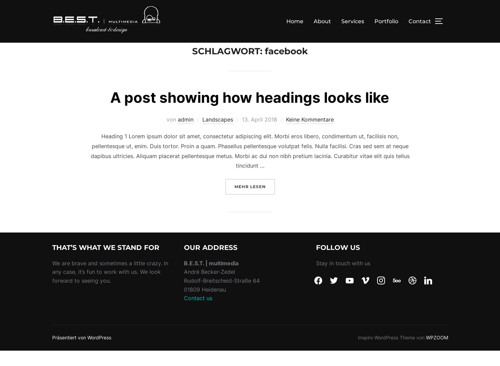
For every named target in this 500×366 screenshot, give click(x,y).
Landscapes (217, 134)
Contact (420, 21)
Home (294, 21)
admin (186, 134)
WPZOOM (437, 353)
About (322, 21)
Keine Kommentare (310, 134)
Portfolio (386, 21)
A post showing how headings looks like (249, 113)
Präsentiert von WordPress (81, 353)
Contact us (198, 313)
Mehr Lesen (254, 201)
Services (352, 21)
